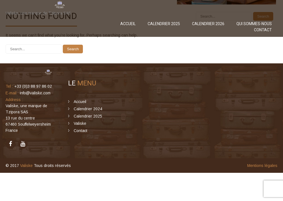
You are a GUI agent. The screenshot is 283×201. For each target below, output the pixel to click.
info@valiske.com (35, 93)
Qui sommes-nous (254, 23)
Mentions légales (262, 165)
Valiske (80, 123)
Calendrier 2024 (88, 109)
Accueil (128, 23)
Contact (263, 30)
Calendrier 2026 (208, 23)
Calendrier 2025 (164, 23)
